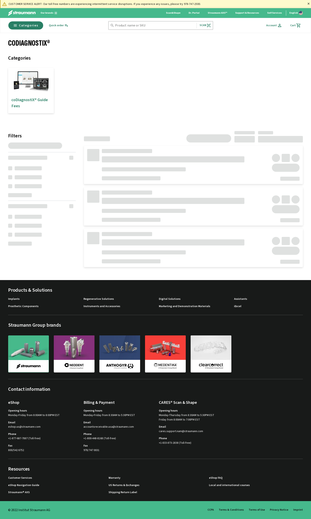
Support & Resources (247, 13)
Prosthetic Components (23, 306)
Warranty (114, 478)
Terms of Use (257, 510)
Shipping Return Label (123, 492)
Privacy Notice (279, 510)
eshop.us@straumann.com (24, 427)
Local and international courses (229, 485)
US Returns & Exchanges (124, 485)
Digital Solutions (169, 299)
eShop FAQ (216, 478)
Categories (25, 25)
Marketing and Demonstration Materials (184, 306)
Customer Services (20, 478)
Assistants (240, 299)
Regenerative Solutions (99, 299)
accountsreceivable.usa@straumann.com (109, 427)
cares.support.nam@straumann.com (181, 431)
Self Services (274, 13)
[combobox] (155, 25)
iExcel (237, 306)
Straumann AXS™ (217, 13)
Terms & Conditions (231, 510)
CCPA (211, 510)
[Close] (308, 3)
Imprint (298, 510)
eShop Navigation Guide (23, 485)
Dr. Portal (194, 13)
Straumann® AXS (19, 492)
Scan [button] (205, 25)
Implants (14, 299)
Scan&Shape (173, 13)
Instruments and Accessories (102, 306)
